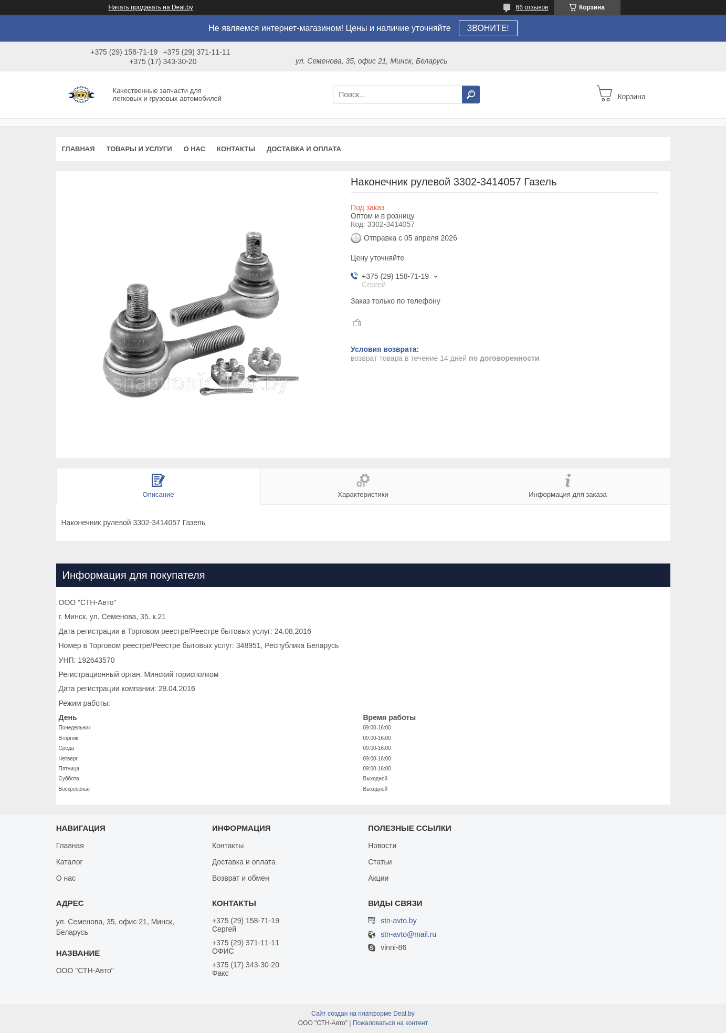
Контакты (236, 149)
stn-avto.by (398, 920)
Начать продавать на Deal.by (151, 7)
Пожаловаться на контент (390, 1023)
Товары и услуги (139, 149)
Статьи (380, 862)
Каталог (69, 862)
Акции (378, 878)
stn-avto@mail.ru (408, 934)
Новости (382, 845)
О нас (194, 149)
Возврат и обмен (240, 878)
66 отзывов (531, 7)
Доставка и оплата (304, 149)
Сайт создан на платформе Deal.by (363, 1013)
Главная (78, 149)
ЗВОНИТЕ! (488, 28)
